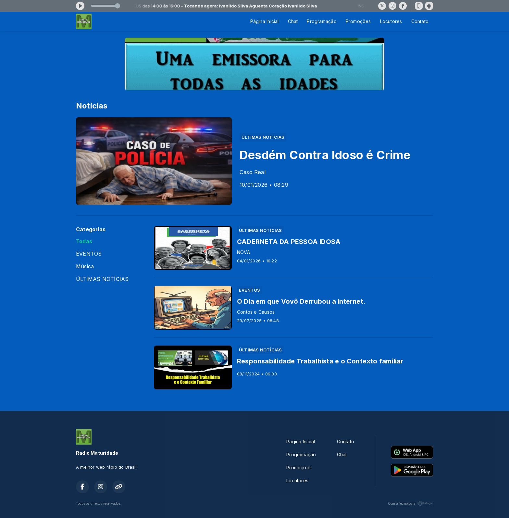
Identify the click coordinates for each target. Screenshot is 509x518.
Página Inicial (264, 21)
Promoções (358, 21)
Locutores (391, 21)
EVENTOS (89, 254)
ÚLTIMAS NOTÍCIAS (102, 279)
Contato (419, 21)
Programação (321, 21)
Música (85, 266)
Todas (84, 241)
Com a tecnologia (410, 503)
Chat (293, 21)
